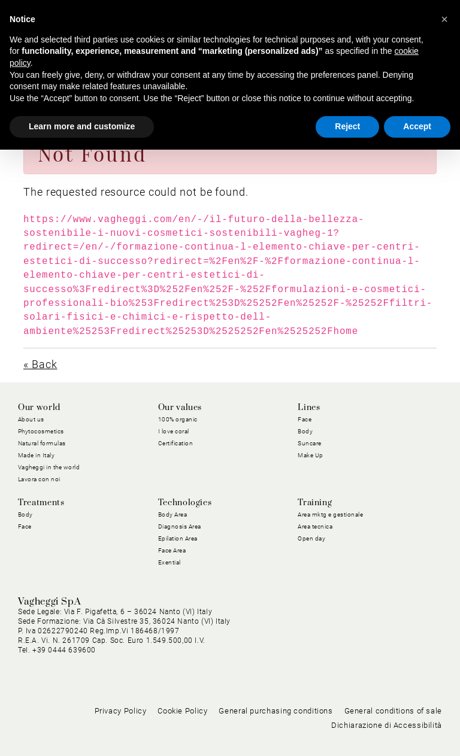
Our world (39, 407)
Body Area (172, 514)
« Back (40, 364)
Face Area (172, 550)
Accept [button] (417, 126)
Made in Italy (36, 455)
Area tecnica (315, 526)
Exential (169, 562)
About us (31, 419)
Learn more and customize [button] (82, 126)
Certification (175, 443)
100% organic (178, 419)
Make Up (310, 455)
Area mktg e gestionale (330, 514)
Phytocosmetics (41, 431)
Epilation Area (178, 538)
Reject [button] (347, 126)
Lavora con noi (39, 479)
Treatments (41, 502)
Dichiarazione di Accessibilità (386, 725)
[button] (444, 19)
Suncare (310, 443)
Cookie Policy (182, 710)
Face (304, 419)
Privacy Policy (121, 710)
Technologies (185, 502)
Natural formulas (42, 443)
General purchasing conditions (275, 710)
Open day (311, 538)
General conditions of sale (393, 710)
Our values (180, 407)
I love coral (173, 431)
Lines (309, 407)
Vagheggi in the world (49, 467)
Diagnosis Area (179, 526)
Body (305, 431)
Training (315, 502)
